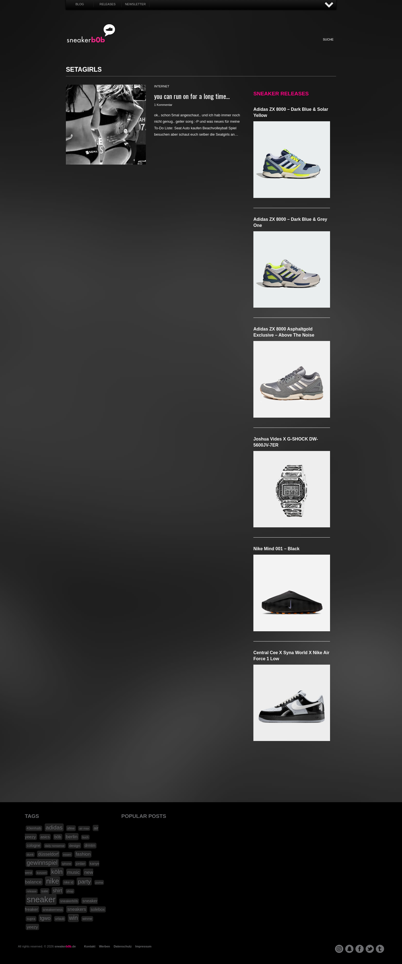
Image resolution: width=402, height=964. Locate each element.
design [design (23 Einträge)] (74, 846)
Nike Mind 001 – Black (276, 548)
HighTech (247, 45)
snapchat (349, 949)
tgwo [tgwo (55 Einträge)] (45, 918)
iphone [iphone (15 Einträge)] (66, 863)
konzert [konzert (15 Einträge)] (42, 872)
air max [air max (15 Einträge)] (84, 828)
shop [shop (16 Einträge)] (70, 891)
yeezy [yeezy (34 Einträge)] (32, 927)
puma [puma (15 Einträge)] (99, 882)
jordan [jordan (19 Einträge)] (80, 864)
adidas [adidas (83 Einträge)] (54, 827)
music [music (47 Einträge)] (73, 872)
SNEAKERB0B (91, 33)
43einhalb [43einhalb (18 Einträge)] (34, 828)
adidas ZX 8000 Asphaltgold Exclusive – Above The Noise (283, 332)
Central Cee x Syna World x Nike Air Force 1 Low (291, 655)
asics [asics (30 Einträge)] (45, 837)
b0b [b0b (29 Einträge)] (57, 837)
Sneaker (141, 45)
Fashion (156, 45)
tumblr (380, 949)
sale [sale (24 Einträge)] (44, 891)
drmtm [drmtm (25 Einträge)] (90, 846)
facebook (359, 949)
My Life (171, 45)
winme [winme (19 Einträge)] (87, 919)
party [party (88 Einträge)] (84, 881)
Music (216, 45)
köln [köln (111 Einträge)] (57, 871)
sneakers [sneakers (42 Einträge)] (76, 909)
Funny (262, 45)
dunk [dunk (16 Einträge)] (30, 854)
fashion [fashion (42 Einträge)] (83, 854)
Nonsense (277, 45)
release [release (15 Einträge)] (32, 891)
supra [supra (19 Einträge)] (31, 919)
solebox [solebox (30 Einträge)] (98, 909)
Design (232, 45)
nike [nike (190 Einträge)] (52, 881)
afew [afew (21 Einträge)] (71, 828)
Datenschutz (123, 946)
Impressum (143, 946)
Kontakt (89, 946)
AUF (329, 5)
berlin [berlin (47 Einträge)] (72, 836)
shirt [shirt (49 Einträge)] (57, 890)
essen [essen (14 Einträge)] (67, 854)
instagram (339, 949)
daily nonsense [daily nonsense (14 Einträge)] (55, 845)
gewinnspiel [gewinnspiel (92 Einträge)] (42, 863)
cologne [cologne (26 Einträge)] (33, 845)
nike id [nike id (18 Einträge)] (68, 882)
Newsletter (135, 4)
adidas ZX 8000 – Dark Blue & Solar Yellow (290, 112)
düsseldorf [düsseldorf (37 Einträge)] (48, 854)
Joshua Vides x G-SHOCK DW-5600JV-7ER (285, 442)
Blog (80, 4)
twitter (370, 949)
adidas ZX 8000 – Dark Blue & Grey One (290, 222)
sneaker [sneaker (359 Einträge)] (41, 899)
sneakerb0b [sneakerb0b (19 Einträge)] (69, 901)
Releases (108, 4)
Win (186, 45)
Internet (202, 45)
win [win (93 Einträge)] (73, 918)
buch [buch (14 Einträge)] (85, 837)
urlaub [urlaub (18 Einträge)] (59, 919)
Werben (104, 946)
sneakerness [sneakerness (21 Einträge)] (53, 909)
